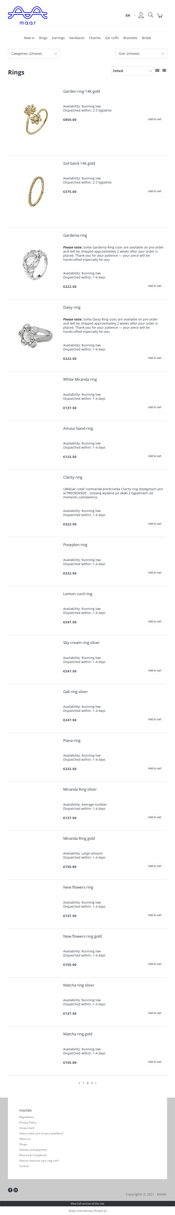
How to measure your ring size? (39, 1161)
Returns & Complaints (33, 1155)
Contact (24, 1166)
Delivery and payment (33, 1150)
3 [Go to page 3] (91, 1083)
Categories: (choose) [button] (26, 53)
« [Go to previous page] (79, 1083)
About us (24, 1139)
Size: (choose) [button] (129, 53)
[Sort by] (133, 70)
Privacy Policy (27, 1122)
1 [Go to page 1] (83, 1083)
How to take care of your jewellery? (41, 1133)
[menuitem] (29, 37)
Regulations (26, 1117)
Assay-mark (26, 1128)
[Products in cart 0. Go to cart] (160, 18)
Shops (23, 1144)
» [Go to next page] (95, 1083)
